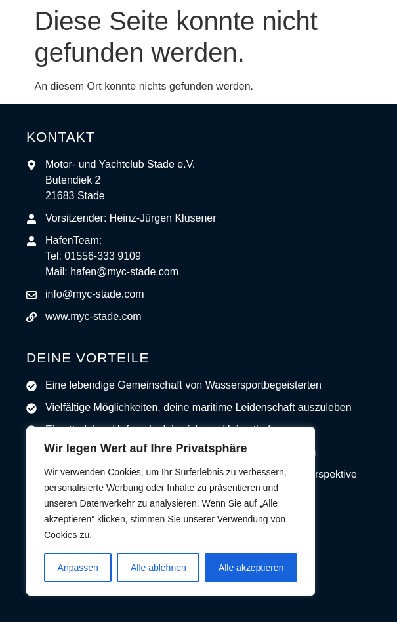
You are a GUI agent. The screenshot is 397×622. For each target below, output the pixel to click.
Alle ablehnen (158, 567)
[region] (170, 511)
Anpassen (78, 567)
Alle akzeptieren (251, 567)
